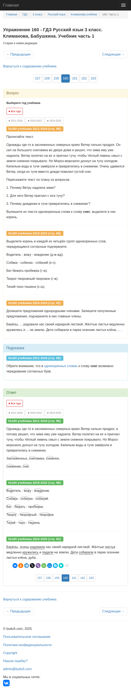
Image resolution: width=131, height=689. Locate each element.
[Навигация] (123, 5)
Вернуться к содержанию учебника (29, 66)
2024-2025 (54, 120)
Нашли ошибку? (15, 661)
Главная (11, 5)
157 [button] (38, 78)
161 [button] (75, 78)
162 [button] (84, 78)
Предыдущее (18, 54)
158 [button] (47, 78)
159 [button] (56, 78)
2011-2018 (15, 120)
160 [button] (65, 78)
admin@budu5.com (17, 669)
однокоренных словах (61, 366)
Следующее (113, 54)
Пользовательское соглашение (26, 636)
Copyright (10, 653)
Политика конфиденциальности (27, 645)
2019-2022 (35, 120)
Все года (14, 111)
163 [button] (93, 78)
